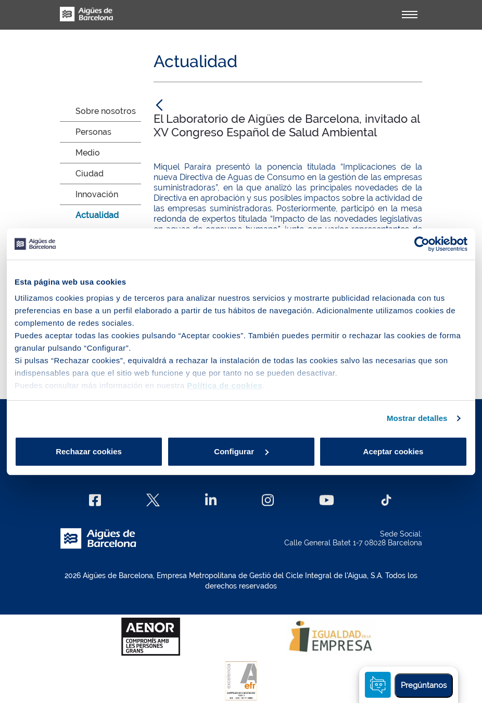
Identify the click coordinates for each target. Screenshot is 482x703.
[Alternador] (410, 14)
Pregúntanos (424, 685)
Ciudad (89, 173)
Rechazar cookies (89, 451)
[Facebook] (95, 500)
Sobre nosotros (105, 111)
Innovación (96, 194)
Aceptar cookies (393, 451)
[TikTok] (386, 500)
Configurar (241, 451)
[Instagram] (268, 500)
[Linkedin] (211, 500)
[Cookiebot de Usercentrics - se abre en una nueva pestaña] (421, 244)
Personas (93, 132)
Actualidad (97, 215)
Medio (87, 153)
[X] (153, 500)
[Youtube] (326, 500)
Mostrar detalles (417, 418)
